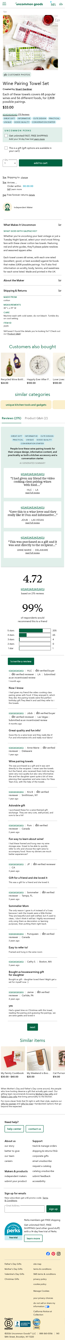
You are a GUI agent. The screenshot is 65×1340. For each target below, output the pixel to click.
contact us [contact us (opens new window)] (34, 1128)
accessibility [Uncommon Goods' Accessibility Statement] (38, 1181)
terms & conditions (42, 1269)
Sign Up (53, 1208)
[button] (53, 3)
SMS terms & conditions (44, 1274)
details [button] (32, 195)
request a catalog (41, 1165)
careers (8, 1160)
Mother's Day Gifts (13, 1269)
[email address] (25, 1209)
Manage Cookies (41, 1291)
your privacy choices (43, 1298)
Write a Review (20, 661)
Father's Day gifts (9, 1096)
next (32, 1027)
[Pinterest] (53, 1253)
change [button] (24, 177)
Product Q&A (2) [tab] (36, 418)
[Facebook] (48, 1253)
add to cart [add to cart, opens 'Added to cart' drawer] (40, 163)
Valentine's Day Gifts (14, 1274)
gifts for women (8, 1103)
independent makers (16, 1176)
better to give (12, 1150)
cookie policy (39, 1284)
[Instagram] (58, 1253)
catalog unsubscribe (43, 1171)
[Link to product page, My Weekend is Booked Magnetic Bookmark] (39, 1058)
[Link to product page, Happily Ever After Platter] (39, 365)
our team (9, 1155)
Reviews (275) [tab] (11, 418)
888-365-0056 (46, 1333)
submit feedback (41, 1176)
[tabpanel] (32, 730)
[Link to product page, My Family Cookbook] (13, 1058)
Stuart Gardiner (24, 89)
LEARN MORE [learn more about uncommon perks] (33, 1238)
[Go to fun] (5, 11)
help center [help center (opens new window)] (14, 1128)
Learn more (39, 139)
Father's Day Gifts (13, 1264)
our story (9, 1145)
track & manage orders (44, 1145)
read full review (32, 492)
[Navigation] (4, 3)
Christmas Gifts (12, 1279)
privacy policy (40, 1279)
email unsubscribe (42, 1160)
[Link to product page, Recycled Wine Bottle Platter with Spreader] (13, 365)
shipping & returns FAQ (44, 1150)
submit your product (16, 1181)
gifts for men (27, 1103)
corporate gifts (40, 1155)
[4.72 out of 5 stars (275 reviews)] (16, 114)
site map (37, 1264)
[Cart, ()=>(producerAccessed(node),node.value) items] (61, 4)
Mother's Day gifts (44, 1094)
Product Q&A (13, 333)
